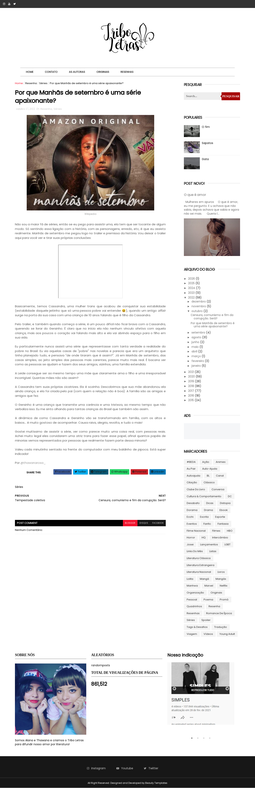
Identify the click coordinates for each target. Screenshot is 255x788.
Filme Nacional (196, 531)
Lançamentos (209, 544)
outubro (197, 311)
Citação (192, 482)
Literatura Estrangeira (200, 565)
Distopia (225, 503)
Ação (205, 462)
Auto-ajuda (209, 469)
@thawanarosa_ (33, 463)
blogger (130, 522)
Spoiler (206, 620)
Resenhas (127, 72)
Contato (51, 72)
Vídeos (208, 634)
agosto (196, 337)
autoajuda (193, 476)
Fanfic (207, 524)
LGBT (227, 544)
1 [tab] (192, 738)
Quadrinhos (194, 606)
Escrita (204, 517)
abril (194, 351)
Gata (205, 159)
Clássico (209, 482)
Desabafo (193, 503)
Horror (191, 537)
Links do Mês (195, 551)
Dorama (192, 510)
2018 (191, 386)
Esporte (220, 517)
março (196, 356)
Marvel (208, 586)
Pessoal (192, 599)
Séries (43, 83)
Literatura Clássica (199, 558)
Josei (190, 544)
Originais (102, 72)
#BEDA (191, 462)
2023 (191, 293)
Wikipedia (90, 214)
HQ (204, 537)
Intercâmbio (220, 537)
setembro (198, 333)
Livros (221, 572)
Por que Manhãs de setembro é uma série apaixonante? (212, 325)
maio (195, 347)
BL (208, 476)
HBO (229, 531)
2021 (191, 372)
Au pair (191, 469)
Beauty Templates (156, 783)
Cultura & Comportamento (204, 496)
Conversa (218, 489)
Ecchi (190, 517)
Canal (220, 476)
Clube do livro (196, 489)
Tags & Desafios (197, 627)
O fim (206, 127)
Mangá (204, 579)
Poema (208, 599)
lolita (190, 579)
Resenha (31, 83)
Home (29, 72)
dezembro (199, 302)
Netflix (223, 586)
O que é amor (195, 195)
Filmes (216, 531)
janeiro (196, 366)
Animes (221, 462)
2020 (192, 376)
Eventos (192, 524)
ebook (224, 510)
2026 (192, 279)
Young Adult (227, 634)
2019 (191, 381)
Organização (195, 592)
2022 (191, 298)
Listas (212, 551)
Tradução (220, 627)
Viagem (192, 634)
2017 (191, 391)
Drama (208, 510)
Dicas (209, 503)
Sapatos (207, 143)
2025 (191, 283)
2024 (192, 288)
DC (230, 496)
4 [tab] (210, 738)
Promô (224, 599)
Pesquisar (230, 96)
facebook (158, 522)
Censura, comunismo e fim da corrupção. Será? (212, 316)
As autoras (77, 72)
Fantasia (223, 524)
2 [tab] (198, 738)
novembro (199, 306)
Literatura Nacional (199, 572)
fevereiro (198, 361)
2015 (191, 400)
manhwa (192, 586)
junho (195, 342)
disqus (143, 522)
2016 (191, 396)
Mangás (221, 579)
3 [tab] (204, 738)
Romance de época (219, 613)
